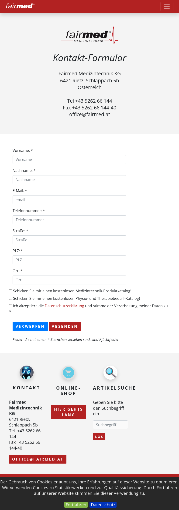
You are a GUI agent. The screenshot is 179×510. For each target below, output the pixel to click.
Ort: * (17, 270)
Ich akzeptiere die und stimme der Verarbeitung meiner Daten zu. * (89, 308)
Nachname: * (24, 170)
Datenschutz (103, 504)
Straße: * (20, 230)
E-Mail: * (20, 190)
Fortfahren (76, 504)
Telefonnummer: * (29, 210)
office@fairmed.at (37, 459)
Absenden (65, 326)
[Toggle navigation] (166, 6)
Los (99, 436)
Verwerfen (30, 326)
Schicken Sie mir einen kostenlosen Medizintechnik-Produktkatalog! (70, 290)
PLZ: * (18, 250)
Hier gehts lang (68, 412)
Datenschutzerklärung (64, 305)
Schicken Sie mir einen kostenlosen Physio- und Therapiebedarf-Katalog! (74, 298)
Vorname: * (23, 150)
